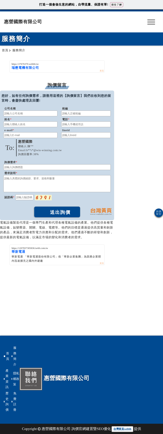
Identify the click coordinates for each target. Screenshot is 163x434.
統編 (65, 108)
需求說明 (10, 173)
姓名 (7, 119)
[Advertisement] (57, 294)
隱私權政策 (16, 379)
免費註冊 (14, 401)
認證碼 (8, 197)
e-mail (8, 130)
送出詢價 (57, 212)
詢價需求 (10, 162)
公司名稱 (10, 108)
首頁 (7, 356)
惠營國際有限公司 (23, 21)
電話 (65, 119)
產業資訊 (7, 379)
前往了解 (116, 4)
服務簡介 (14, 356)
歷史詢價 (7, 401)
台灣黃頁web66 (122, 429)
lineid (66, 130)
